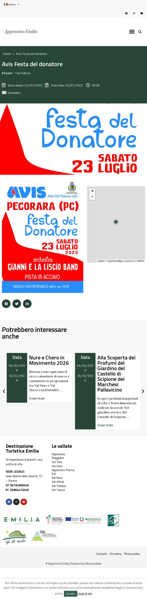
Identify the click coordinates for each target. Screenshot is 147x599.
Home (7, 53)
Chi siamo (116, 554)
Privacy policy (132, 554)
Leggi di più (84, 593)
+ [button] (92, 191)
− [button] (92, 197)
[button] (132, 32)
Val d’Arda (58, 481)
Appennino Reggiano (58, 456)
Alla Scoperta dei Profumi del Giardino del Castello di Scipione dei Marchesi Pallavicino (116, 373)
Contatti (101, 554)
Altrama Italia (93, 563)
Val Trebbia (59, 486)
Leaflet (100, 261)
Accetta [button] (70, 593)
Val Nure (57, 477)
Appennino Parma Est (63, 472)
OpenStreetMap (115, 261)
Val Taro (57, 462)
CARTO (140, 261)
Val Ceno (57, 466)
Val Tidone (23, 73)
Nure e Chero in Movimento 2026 (49, 360)
